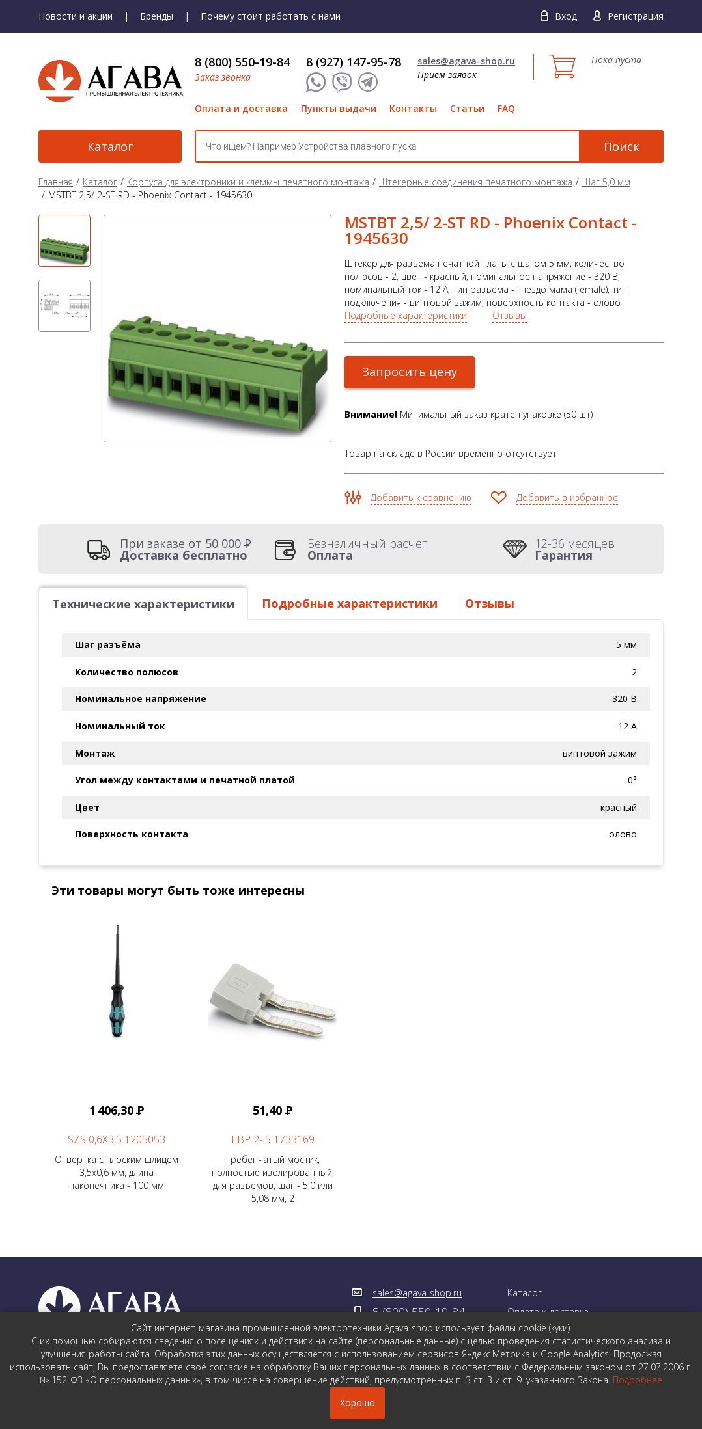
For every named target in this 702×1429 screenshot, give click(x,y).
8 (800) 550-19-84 (242, 62)
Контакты (413, 108)
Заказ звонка (223, 77)
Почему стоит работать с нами (271, 16)
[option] (64, 241)
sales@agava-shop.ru (466, 61)
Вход (566, 16)
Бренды (156, 16)
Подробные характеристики (405, 315)
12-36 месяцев (575, 549)
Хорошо (357, 1402)
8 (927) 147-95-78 (353, 62)
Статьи (467, 108)
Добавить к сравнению (421, 497)
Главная (55, 182)
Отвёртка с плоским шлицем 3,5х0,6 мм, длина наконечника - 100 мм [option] (116, 1052)
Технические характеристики (143, 604)
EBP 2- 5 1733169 (273, 1139)
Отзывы (509, 315)
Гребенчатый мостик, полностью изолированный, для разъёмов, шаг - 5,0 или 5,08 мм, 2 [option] (273, 1058)
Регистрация (636, 16)
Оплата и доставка (241, 108)
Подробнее (637, 1380)
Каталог (110, 146)
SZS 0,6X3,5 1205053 (116, 1139)
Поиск (621, 146)
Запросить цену (409, 371)
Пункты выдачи (338, 108)
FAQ (506, 108)
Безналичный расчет (367, 549)
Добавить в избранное (567, 497)
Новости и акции (75, 16)
